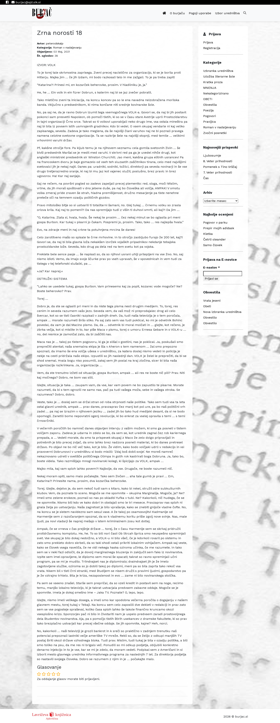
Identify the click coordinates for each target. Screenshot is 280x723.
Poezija (208, 110)
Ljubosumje (212, 155)
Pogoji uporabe (200, 13)
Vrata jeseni (211, 300)
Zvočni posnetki (215, 133)
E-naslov (211, 267)
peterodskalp (54, 43)
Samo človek (212, 245)
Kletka (208, 234)
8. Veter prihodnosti (217, 161)
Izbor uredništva (227, 13)
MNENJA (209, 88)
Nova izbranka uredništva (222, 312)
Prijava (208, 42)
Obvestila (210, 105)
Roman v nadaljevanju (67, 47)
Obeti (207, 306)
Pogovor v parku (215, 222)
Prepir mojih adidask (218, 228)
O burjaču (177, 13)
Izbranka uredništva (218, 71)
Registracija (211, 48)
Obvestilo (210, 317)
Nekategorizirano (216, 93)
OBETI (207, 99)
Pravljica (209, 121)
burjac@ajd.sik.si (26, 2)
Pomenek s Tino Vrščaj (220, 167)
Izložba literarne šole (219, 76)
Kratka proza (213, 82)
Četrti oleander (214, 239)
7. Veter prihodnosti (217, 172)
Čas (206, 178)
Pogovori (209, 116)
